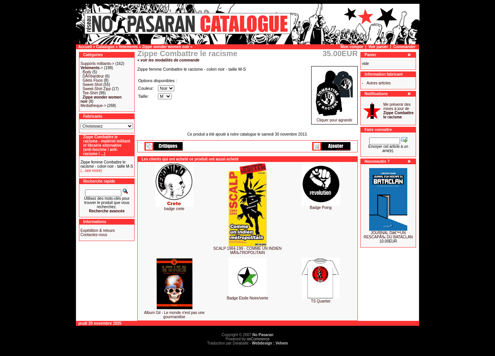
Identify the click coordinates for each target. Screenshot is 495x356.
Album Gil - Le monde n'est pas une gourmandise (174, 315)
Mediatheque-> (93, 106)
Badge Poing (320, 208)
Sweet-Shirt (93, 85)
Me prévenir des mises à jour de (398, 110)
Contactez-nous (93, 235)
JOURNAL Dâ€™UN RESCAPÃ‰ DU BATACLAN (388, 235)
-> (91, 68)
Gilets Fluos (93, 80)
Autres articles (378, 83)
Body (87, 72)
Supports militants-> (97, 63)
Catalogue (105, 47)
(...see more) (91, 170)
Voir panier (378, 47)
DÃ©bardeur (93, 76)
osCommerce (258, 339)
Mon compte (352, 47)
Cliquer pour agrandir (334, 118)
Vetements (128, 47)
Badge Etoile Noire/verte (247, 298)
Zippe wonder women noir (166, 47)
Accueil (85, 47)
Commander (404, 47)
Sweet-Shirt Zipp (97, 89)
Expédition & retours (97, 230)
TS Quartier (321, 301)
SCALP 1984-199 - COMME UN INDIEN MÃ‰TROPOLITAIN (248, 250)
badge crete (174, 209)
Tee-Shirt (90, 93)
